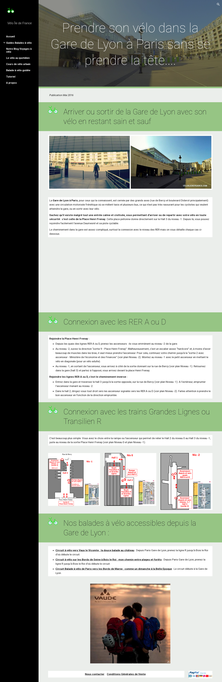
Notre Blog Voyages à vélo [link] (19, 50)
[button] (218, 4)
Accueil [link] (10, 36)
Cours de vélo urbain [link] (18, 64)
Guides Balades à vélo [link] (19, 42)
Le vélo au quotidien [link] (18, 58)
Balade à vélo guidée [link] (18, 70)
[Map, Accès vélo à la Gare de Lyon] (130, 277)
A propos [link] (11, 82)
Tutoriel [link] (10, 76)
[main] (130, 44)
